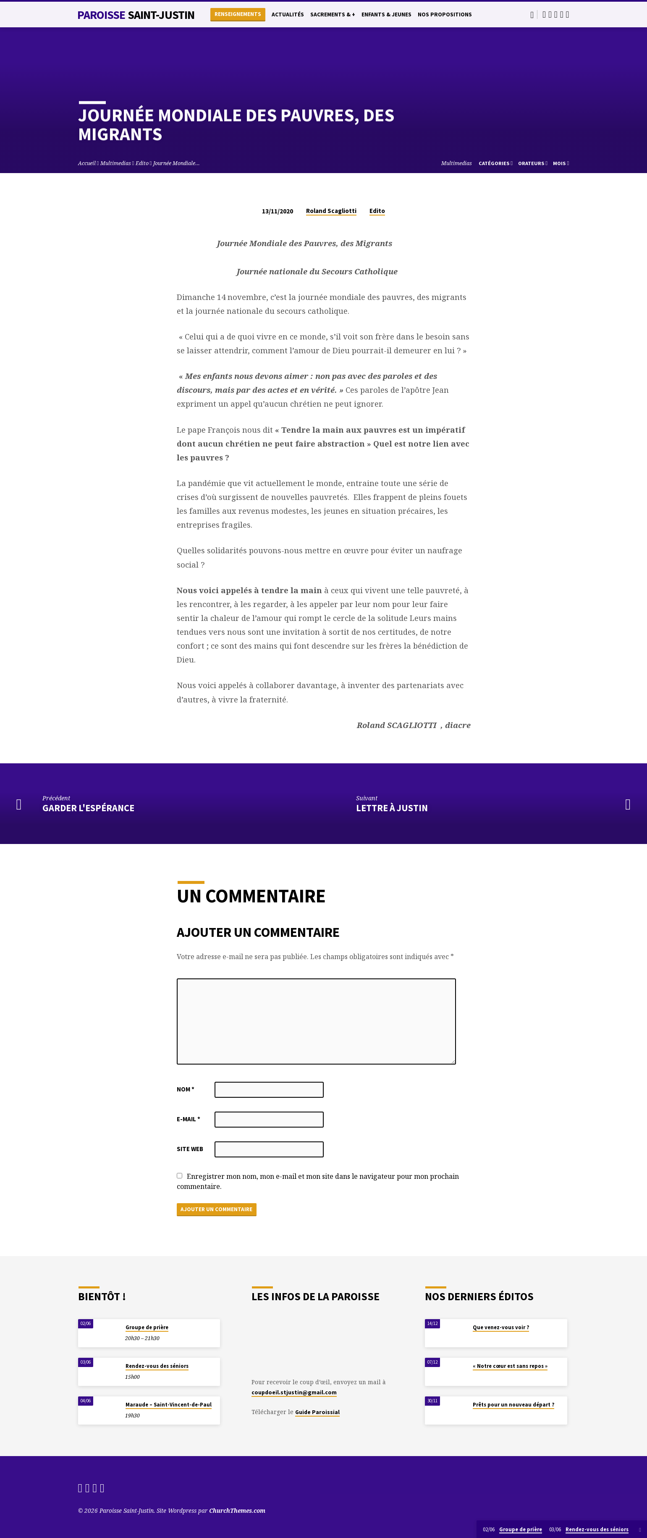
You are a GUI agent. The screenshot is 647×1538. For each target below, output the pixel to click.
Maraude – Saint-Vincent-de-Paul (169, 1404)
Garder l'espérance (88, 808)
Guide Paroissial (317, 1412)
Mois (561, 163)
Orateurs (532, 163)
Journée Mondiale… (176, 163)
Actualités (288, 14)
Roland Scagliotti (331, 211)
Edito (142, 163)
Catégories (496, 163)
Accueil (87, 163)
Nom (185, 1089)
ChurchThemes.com (237, 1510)
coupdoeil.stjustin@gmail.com (294, 1392)
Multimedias (115, 163)
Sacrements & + (332, 14)
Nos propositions (445, 14)
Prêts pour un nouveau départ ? (513, 1404)
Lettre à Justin (392, 808)
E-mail (188, 1119)
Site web (190, 1149)
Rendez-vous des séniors (157, 1366)
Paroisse (136, 14)
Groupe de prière (147, 1327)
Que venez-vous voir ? (501, 1327)
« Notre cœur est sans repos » (510, 1366)
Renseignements (238, 14)
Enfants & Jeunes (386, 14)
